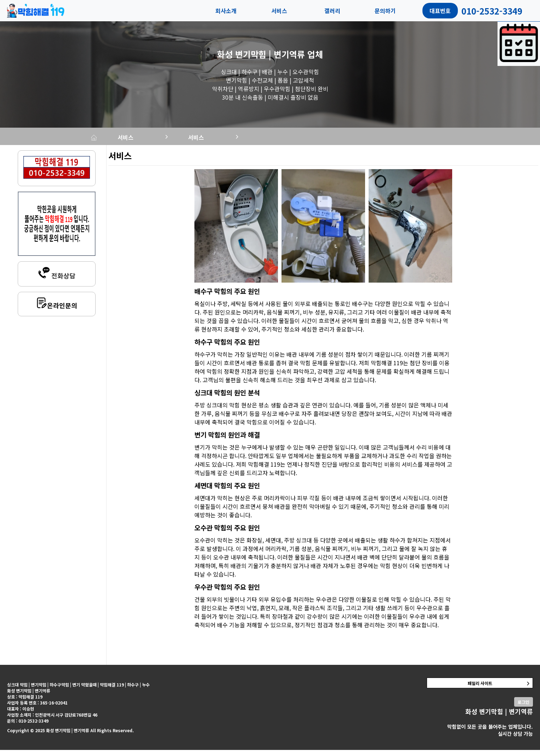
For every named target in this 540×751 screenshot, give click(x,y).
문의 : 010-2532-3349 (28, 722)
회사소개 (226, 10)
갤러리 (332, 10)
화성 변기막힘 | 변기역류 (261, 54)
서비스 (279, 10)
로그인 (523, 703)
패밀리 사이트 (480, 684)
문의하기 (385, 10)
